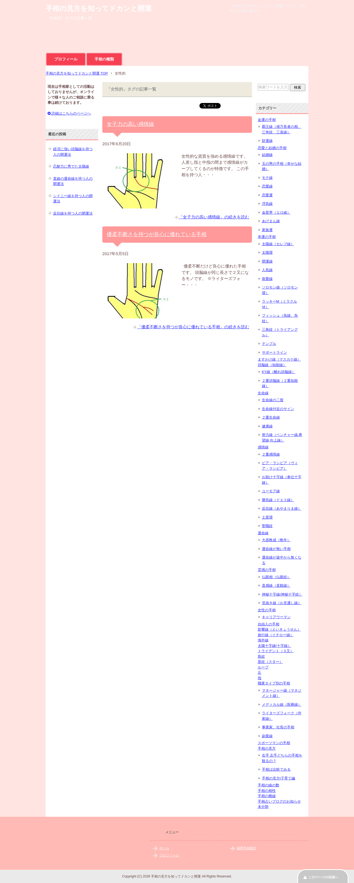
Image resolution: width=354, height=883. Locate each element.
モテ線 (267, 178)
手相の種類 (104, 59)
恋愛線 (267, 186)
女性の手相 (267, 610)
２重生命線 (271, 417)
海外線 (263, 640)
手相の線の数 (268, 785)
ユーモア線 (271, 491)
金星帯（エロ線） (276, 212)
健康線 (267, 426)
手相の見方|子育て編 (278, 778)
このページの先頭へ (323, 877)
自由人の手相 (268, 624)
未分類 (263, 807)
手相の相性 (267, 791)
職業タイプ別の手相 (274, 683)
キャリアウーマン (276, 617)
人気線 (267, 270)
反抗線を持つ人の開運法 (73, 213)
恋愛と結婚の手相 (272, 148)
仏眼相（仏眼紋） (276, 577)
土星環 (267, 517)
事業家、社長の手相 (278, 727)
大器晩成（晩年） (276, 540)
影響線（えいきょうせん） (279, 629)
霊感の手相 (267, 570)
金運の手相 (267, 120)
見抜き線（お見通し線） (281, 603)
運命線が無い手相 (276, 549)
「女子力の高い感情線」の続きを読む (214, 217)
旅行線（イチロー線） (276, 635)
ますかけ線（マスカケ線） (279, 359)
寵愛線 (267, 279)
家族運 (267, 230)
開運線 (267, 261)
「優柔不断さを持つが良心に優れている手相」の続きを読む (193, 326)
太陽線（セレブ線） (278, 244)
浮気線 (267, 204)
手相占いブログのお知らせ (279, 801)
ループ (263, 667)
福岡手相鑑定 (246, 848)
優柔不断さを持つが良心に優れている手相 (157, 234)
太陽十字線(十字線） (274, 646)
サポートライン (274, 352)
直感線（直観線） (276, 585)
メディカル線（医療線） (281, 704)
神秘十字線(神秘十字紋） (282, 594)
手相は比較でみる (276, 769)
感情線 (263, 447)
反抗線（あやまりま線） (281, 508)
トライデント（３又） (276, 651)
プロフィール (65, 59)
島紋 (261, 656)
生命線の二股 (272, 400)
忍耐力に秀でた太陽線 (71, 166)
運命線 (263, 533)
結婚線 (267, 155)
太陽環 (267, 252)
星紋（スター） (270, 662)
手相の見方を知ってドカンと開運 (99, 8)
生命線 (263, 393)
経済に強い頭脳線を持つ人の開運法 (73, 152)
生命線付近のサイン (278, 409)
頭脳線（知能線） (272, 365)
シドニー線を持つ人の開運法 (73, 198)
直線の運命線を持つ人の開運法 (73, 181)
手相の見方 (267, 748)
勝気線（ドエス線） (278, 500)
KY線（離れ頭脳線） (278, 372)
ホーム (164, 848)
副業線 (267, 736)
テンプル (269, 344)
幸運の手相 (267, 237)
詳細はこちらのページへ (69, 113)
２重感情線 (271, 454)
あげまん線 (271, 221)
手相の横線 (267, 796)
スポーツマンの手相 (274, 743)
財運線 (267, 141)
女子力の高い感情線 (130, 124)
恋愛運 (267, 195)
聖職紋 (267, 526)
